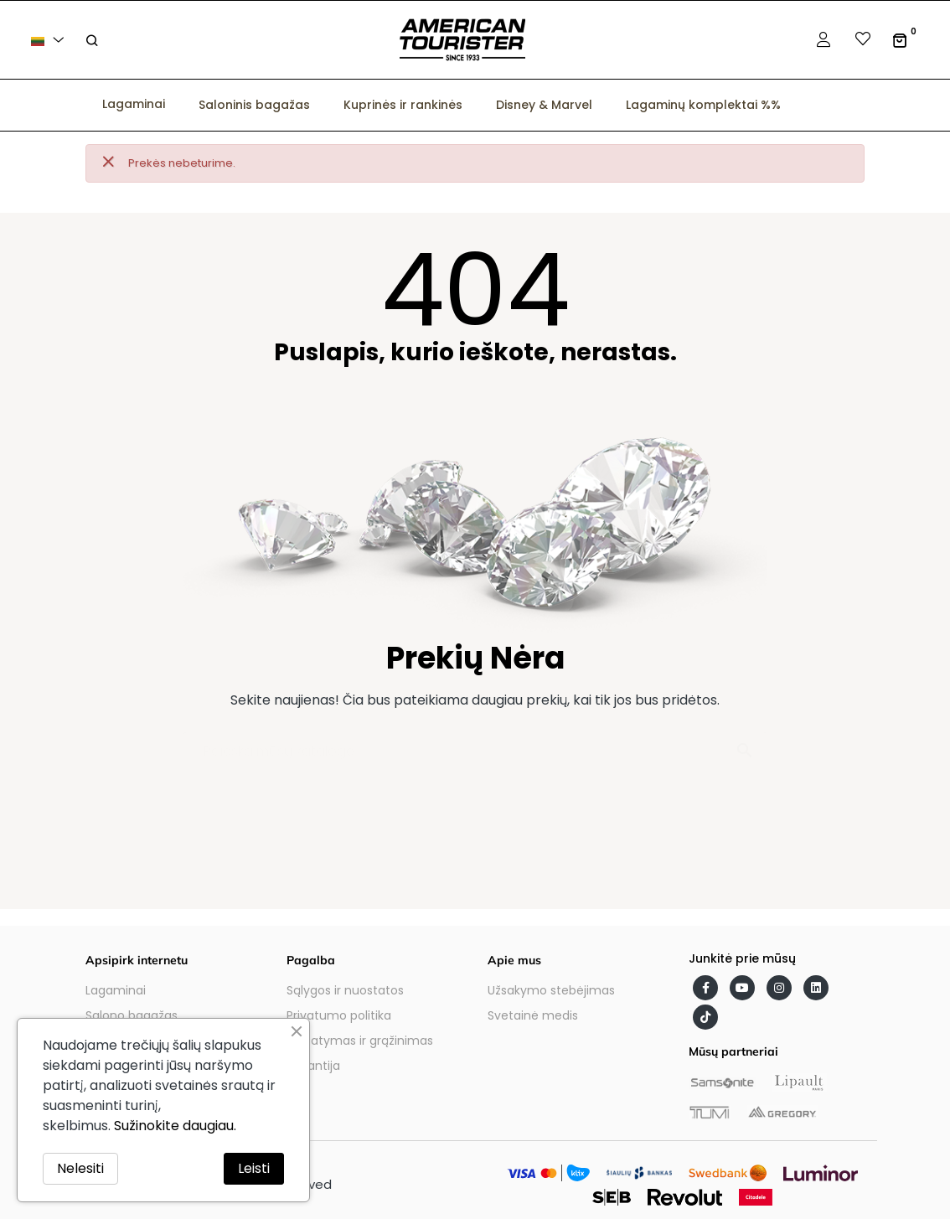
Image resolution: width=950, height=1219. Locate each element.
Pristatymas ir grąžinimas (360, 1040)
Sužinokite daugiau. (175, 1125)
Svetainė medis (533, 1015)
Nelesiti (80, 1168)
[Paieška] (475, 743)
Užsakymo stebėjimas (551, 990)
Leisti (254, 1168)
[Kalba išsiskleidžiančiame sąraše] (50, 39)
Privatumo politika (339, 1015)
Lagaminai (115, 990)
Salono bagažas (131, 1015)
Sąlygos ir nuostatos (345, 990)
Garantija (313, 1065)
